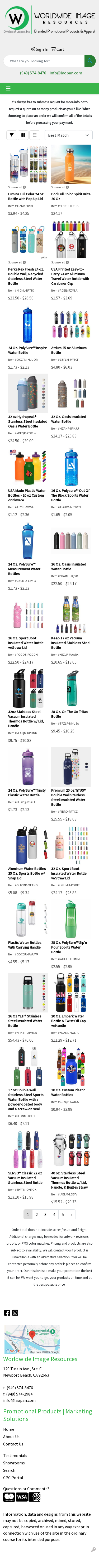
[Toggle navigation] (8, 88)
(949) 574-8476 (33, 72)
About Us (11, 1436)
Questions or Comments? (26, 1488)
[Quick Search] (44, 61)
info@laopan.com (66, 72)
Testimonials (15, 1455)
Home (8, 1429)
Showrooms (14, 1462)
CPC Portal (13, 1477)
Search (9, 1470)
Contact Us (13, 1444)
